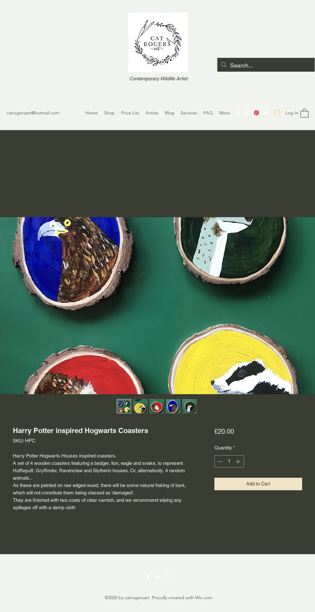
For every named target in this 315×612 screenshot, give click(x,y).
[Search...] (265, 65)
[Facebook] (247, 113)
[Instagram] (237, 113)
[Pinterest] (256, 113)
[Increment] (238, 461)
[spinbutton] (229, 461)
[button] (305, 113)
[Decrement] (219, 461)
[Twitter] (266, 113)
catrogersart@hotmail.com (32, 113)
